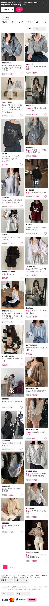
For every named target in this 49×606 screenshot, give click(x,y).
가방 (44, 22)
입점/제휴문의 (5, 577)
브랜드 (13, 575)
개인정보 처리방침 (41, 575)
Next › (11, 567)
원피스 (21, 22)
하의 (29, 22)
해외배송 (14, 577)
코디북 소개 (4, 575)
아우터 (4, 22)
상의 (12, 22)
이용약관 (30, 575)
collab (22, 577)
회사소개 (37, 577)
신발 (37, 22)
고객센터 (29, 577)
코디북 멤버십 (21, 575)
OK (19, 9)
